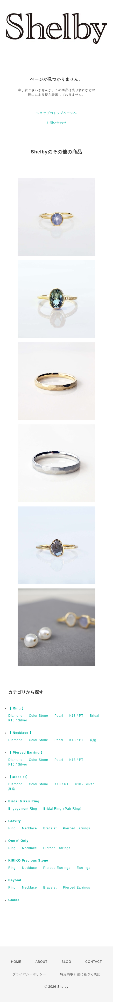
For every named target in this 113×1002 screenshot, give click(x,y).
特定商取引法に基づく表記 (80, 974)
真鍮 (93, 740)
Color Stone (38, 715)
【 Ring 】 (16, 708)
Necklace (29, 828)
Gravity (14, 821)
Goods (13, 900)
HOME (16, 962)
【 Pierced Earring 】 (26, 752)
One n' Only (18, 841)
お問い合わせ (56, 123)
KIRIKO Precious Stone (28, 860)
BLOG (66, 962)
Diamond (15, 715)
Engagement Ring (22, 808)
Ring (12, 828)
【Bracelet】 (18, 777)
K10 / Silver (17, 720)
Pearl (58, 715)
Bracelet (50, 828)
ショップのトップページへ (56, 113)
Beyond (14, 880)
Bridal (94, 715)
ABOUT (41, 962)
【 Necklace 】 (20, 733)
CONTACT (93, 962)
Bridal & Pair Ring (23, 801)
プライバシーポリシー (29, 974)
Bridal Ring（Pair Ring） (63, 808)
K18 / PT (76, 715)
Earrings (83, 868)
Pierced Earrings (76, 828)
